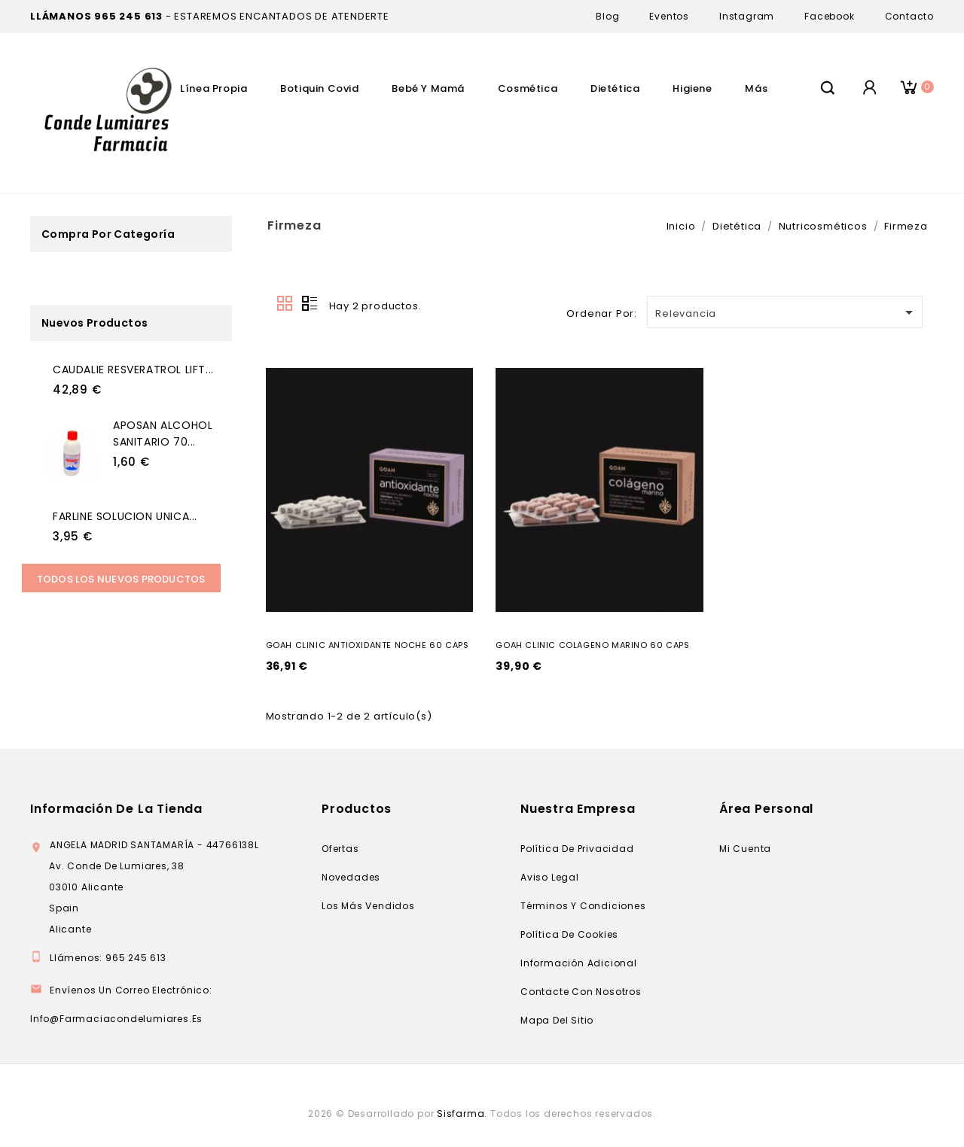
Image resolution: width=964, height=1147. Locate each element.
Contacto (909, 16)
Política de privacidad (577, 848)
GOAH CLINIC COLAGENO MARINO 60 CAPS (592, 645)
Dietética (614, 88)
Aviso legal (549, 877)
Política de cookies (569, 934)
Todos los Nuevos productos (121, 579)
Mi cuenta (745, 848)
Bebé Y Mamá (428, 88)
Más (756, 88)
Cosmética (527, 88)
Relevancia (786, 312)
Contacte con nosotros (581, 991)
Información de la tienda (116, 808)
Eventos (669, 16)
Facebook (829, 16)
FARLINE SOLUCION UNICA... (125, 516)
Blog (607, 16)
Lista (309, 304)
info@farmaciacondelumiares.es (116, 1018)
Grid (285, 304)
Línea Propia (213, 88)
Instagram (746, 16)
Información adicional (578, 963)
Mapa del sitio (556, 1020)
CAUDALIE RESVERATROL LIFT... (133, 369)
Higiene (692, 88)
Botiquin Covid (319, 88)
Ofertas (340, 848)
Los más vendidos (368, 905)
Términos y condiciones (583, 905)
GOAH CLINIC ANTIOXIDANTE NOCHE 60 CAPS (367, 645)
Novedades (351, 877)
